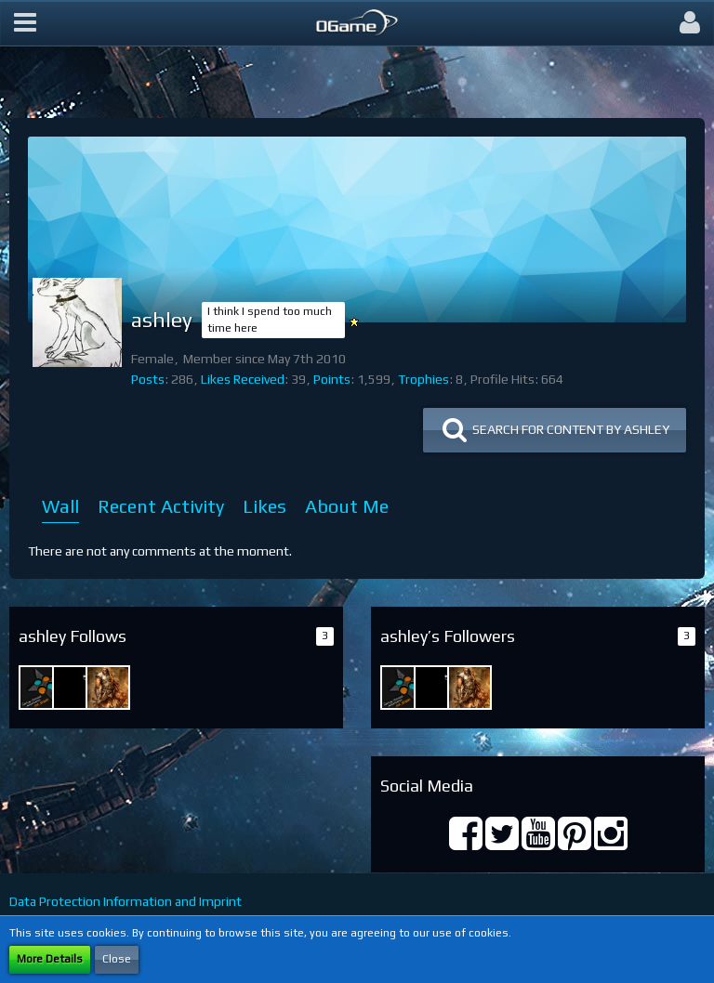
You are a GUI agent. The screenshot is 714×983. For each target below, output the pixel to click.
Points (331, 379)
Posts (148, 379)
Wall (60, 506)
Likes (264, 506)
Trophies (423, 379)
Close (116, 958)
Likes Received (242, 379)
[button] (25, 23)
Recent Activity (161, 506)
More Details (50, 958)
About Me (347, 506)
